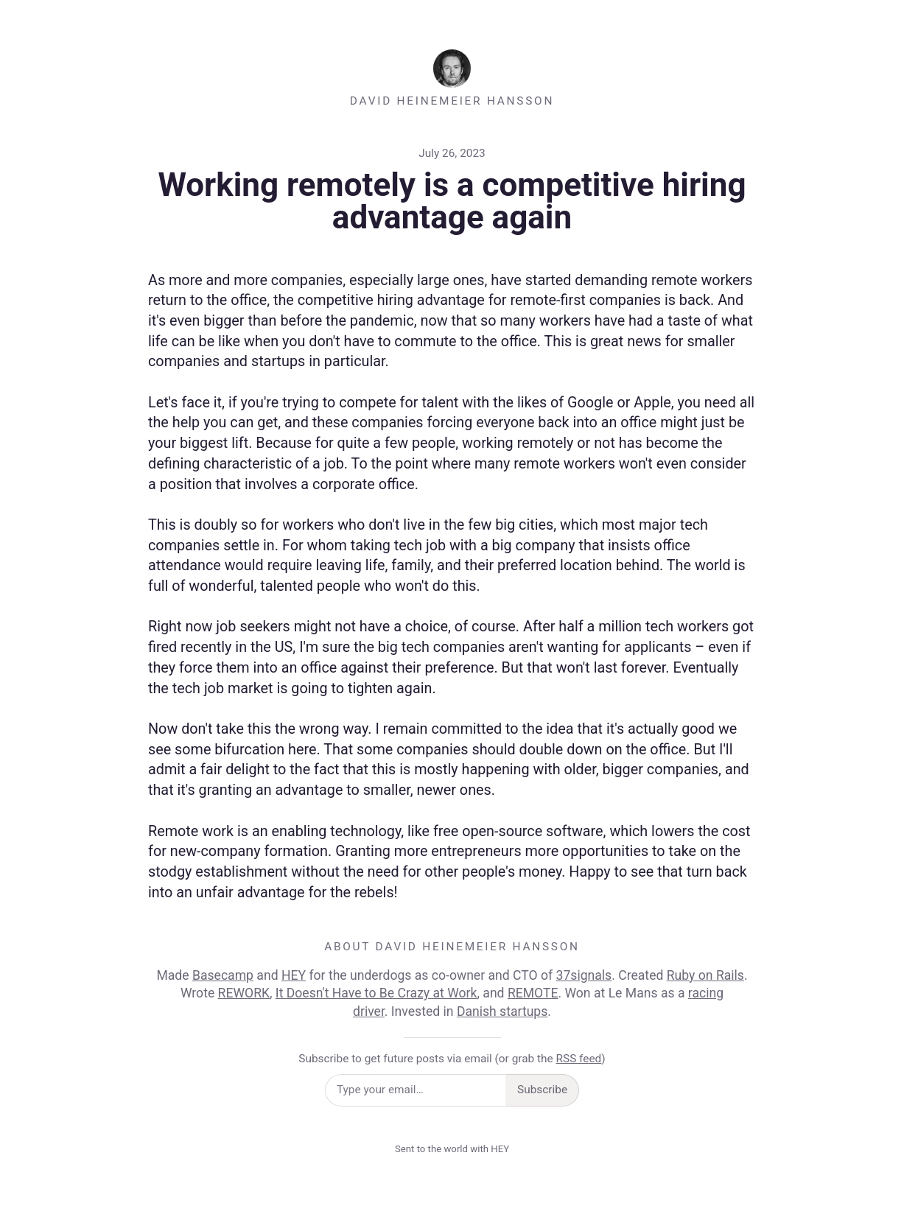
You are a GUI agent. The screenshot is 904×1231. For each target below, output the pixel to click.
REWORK (244, 993)
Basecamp (222, 975)
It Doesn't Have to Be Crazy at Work (376, 993)
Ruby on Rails (705, 975)
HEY (293, 975)
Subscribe (542, 1089)
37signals (584, 975)
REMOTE (533, 993)
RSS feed (579, 1058)
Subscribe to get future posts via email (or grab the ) (451, 1058)
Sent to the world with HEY (452, 1148)
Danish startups (502, 1011)
